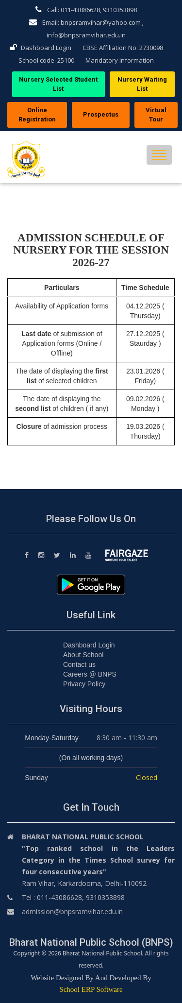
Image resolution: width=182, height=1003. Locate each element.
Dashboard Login (40, 47)
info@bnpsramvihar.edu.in (86, 35)
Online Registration (37, 114)
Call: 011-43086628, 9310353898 (86, 9)
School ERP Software (90, 989)
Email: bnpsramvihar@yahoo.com (85, 22)
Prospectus (100, 114)
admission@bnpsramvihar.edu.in (72, 911)
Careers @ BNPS (89, 674)
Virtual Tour (156, 114)
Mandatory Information (119, 60)
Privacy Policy (84, 684)
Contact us (79, 664)
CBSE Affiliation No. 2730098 (123, 47)
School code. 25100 (46, 60)
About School (83, 655)
